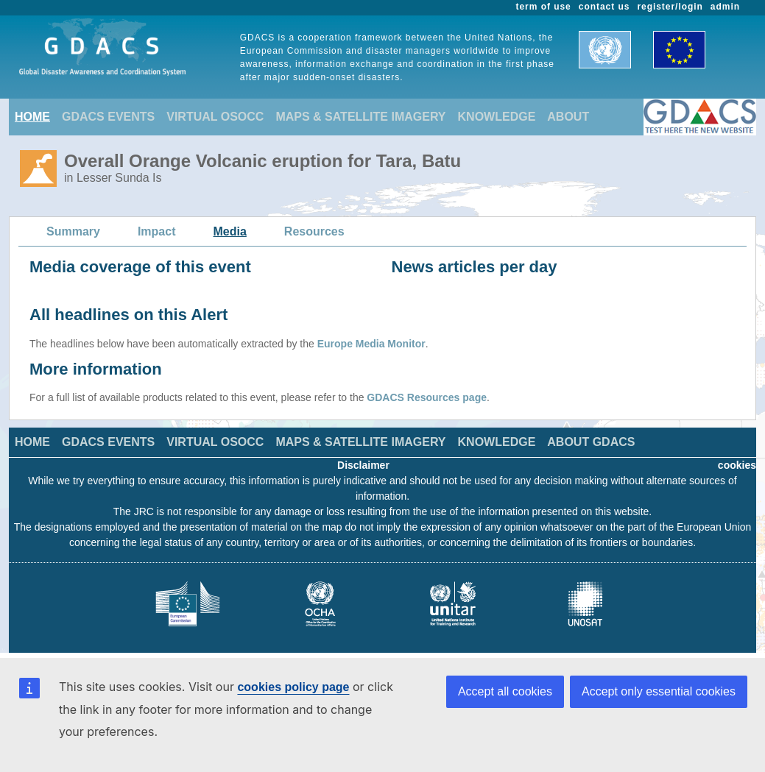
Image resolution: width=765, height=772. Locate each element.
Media (230, 231)
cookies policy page (293, 687)
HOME (32, 116)
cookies (737, 465)
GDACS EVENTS (108, 116)
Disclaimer (363, 465)
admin (725, 6)
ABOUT (568, 116)
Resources (314, 231)
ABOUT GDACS (591, 442)
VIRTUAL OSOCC (215, 116)
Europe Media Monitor (371, 344)
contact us (604, 6)
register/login (669, 6)
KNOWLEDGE (497, 116)
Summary (73, 231)
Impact (157, 231)
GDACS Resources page (427, 397)
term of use (543, 6)
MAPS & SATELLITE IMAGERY (360, 116)
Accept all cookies (505, 691)
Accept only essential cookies (659, 691)
